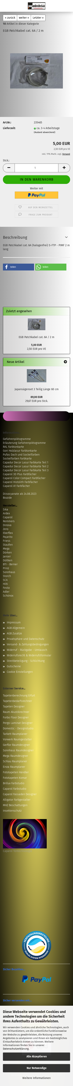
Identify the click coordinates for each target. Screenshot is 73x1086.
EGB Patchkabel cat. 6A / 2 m (36, 337)
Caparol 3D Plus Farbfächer (19, 474)
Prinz (6, 568)
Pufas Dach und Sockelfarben (21, 454)
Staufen (8, 544)
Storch (7, 576)
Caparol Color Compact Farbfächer (24, 478)
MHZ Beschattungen (15, 805)
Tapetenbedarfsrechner (17, 701)
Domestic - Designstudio (18, 728)
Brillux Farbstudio (13, 783)
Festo (6, 588)
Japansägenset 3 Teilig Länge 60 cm (37, 389)
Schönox (8, 595)
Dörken (7, 552)
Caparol (7, 517)
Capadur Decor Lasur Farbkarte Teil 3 (25, 470)
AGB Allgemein (16, 628)
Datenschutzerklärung (16, 1048)
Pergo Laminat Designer (18, 723)
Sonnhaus (9, 572)
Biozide (7, 497)
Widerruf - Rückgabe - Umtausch (27, 650)
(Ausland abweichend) (44, 132)
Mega (6, 548)
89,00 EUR (37, 397)
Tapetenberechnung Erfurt (19, 695)
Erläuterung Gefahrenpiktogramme (24, 443)
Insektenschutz (12, 810)
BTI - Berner (10, 564)
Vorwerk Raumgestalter (17, 739)
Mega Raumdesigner (15, 756)
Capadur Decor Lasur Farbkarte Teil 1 (25, 462)
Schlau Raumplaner (15, 761)
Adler (6, 591)
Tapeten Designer (14, 706)
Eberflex (8, 533)
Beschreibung (15, 237)
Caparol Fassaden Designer (20, 794)
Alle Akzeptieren (36, 1056)
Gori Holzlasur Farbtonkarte (20, 450)
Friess (6, 541)
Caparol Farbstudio (14, 788)
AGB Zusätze (14, 633)
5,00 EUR (36, 345)
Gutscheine (14, 666)
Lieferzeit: (9, 128)
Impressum (14, 622)
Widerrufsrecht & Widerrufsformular (29, 655)
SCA (5, 580)
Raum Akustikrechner (16, 712)
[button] (9, 168)
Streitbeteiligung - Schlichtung (26, 661)
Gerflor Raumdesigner (16, 745)
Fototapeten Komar (15, 777)
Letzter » (38, 17)
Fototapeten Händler (16, 772)
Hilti (5, 584)
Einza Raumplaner (14, 767)
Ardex (6, 513)
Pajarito (7, 537)
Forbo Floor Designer (16, 717)
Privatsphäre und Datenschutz (25, 639)
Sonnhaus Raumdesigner (18, 750)
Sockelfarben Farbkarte (17, 458)
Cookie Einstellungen (20, 672)
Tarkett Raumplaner (15, 734)
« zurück (10, 17)
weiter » (24, 17)
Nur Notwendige (37, 1068)
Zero (5, 529)
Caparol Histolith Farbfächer (20, 482)
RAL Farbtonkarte (13, 447)
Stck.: (6, 160)
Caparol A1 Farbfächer (16, 486)
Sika (5, 509)
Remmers (9, 521)
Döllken (7, 560)
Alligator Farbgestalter (16, 799)
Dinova (7, 525)
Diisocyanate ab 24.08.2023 (19, 494)
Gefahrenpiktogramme (17, 439)
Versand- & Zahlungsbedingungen (28, 644)
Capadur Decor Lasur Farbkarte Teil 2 (25, 466)
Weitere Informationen (36, 1078)
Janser (7, 556)
